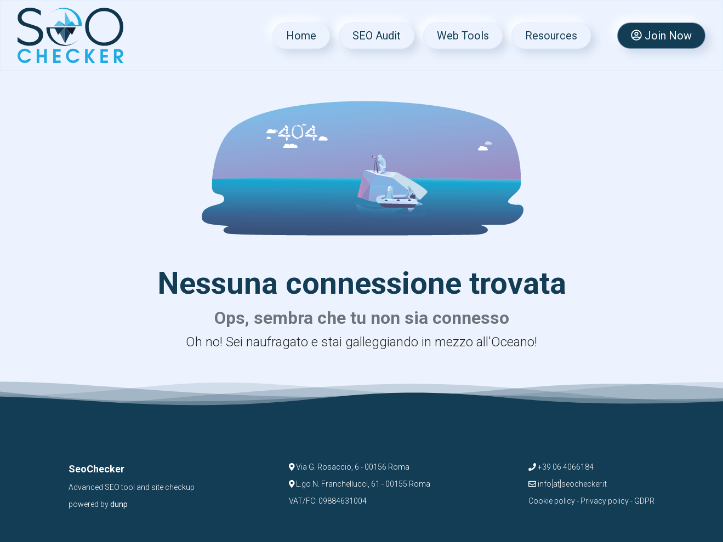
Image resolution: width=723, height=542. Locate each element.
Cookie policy (551, 501)
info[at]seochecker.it (567, 484)
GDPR (644, 501)
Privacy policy (604, 501)
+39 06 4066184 (561, 467)
